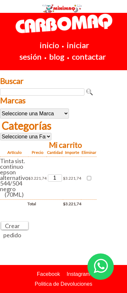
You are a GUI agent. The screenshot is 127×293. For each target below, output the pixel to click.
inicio (49, 45)
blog (56, 56)
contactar (89, 56)
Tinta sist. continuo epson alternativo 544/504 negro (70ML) (14, 177)
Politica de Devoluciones (63, 283)
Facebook (48, 274)
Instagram (78, 274)
